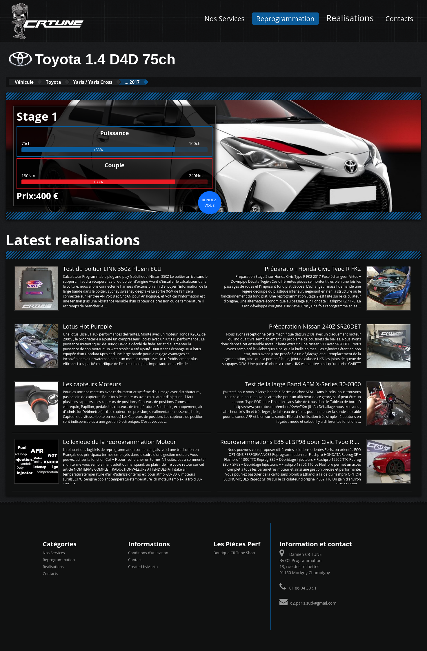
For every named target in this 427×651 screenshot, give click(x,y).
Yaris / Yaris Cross (112, 82)
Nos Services (224, 18)
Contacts (399, 18)
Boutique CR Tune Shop (234, 552)
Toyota (64, 82)
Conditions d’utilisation (148, 552)
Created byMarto (143, 566)
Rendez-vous (209, 202)
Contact (135, 559)
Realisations (350, 18)
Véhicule (28, 82)
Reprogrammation (285, 18)
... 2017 (159, 82)
